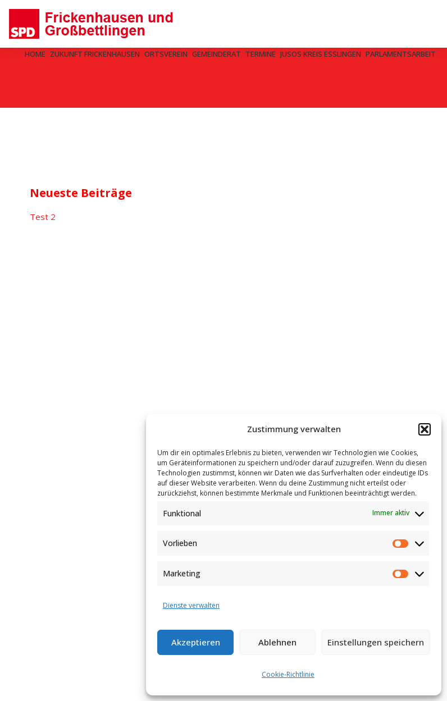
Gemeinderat (216, 54)
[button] (424, 429)
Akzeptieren (195, 642)
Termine (260, 54)
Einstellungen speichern (375, 642)
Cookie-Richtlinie (288, 674)
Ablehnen (277, 642)
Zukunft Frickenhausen (95, 54)
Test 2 (43, 216)
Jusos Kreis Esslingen (320, 54)
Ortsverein (166, 54)
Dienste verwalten (191, 605)
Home (35, 54)
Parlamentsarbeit (401, 54)
